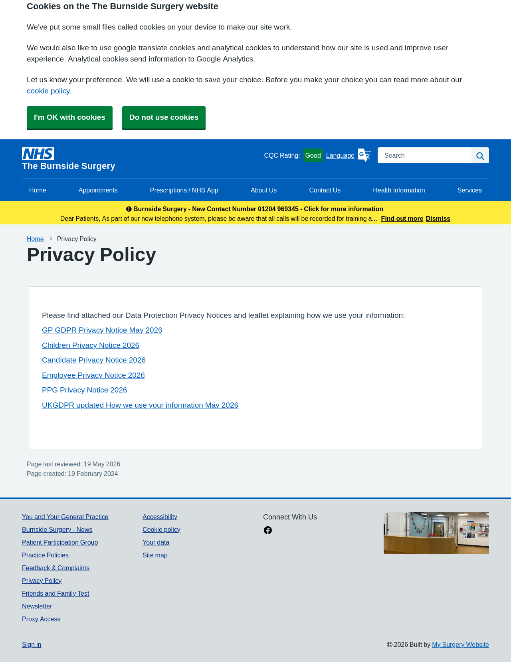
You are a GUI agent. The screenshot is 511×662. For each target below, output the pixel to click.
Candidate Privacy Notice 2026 (94, 360)
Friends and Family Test (55, 593)
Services (470, 190)
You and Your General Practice (65, 516)
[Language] (348, 155)
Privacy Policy (41, 580)
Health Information (399, 190)
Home (37, 190)
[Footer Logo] (436, 533)
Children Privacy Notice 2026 (90, 345)
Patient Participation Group (60, 542)
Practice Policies (45, 555)
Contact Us (325, 190)
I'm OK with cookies (69, 117)
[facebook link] (268, 531)
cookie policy (48, 91)
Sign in (31, 644)
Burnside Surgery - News (57, 529)
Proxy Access (41, 619)
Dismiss (438, 218)
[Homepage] (141, 158)
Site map (155, 555)
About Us (264, 190)
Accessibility (160, 516)
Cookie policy (161, 529)
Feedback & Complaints (55, 568)
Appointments (98, 190)
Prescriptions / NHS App (184, 190)
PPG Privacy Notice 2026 (84, 390)
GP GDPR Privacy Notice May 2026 (102, 330)
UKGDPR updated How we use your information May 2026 (140, 405)
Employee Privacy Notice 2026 (93, 375)
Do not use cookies (163, 117)
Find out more (402, 218)
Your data (156, 542)
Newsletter (37, 606)
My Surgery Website (460, 644)
